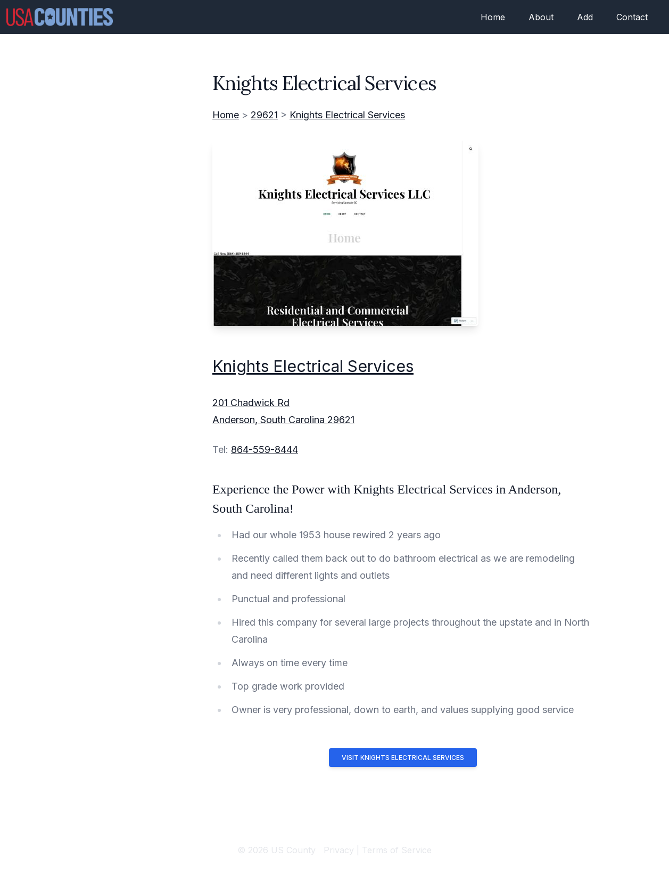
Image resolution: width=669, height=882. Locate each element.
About (541, 17)
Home (493, 17)
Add (585, 17)
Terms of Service (397, 850)
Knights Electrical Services (347, 114)
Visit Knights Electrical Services (403, 758)
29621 (264, 114)
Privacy (339, 850)
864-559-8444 (264, 449)
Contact (632, 17)
